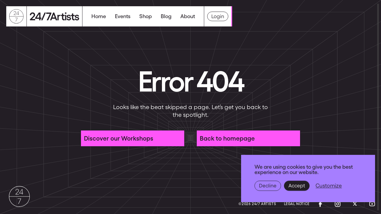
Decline (268, 186)
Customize (329, 185)
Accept (296, 186)
